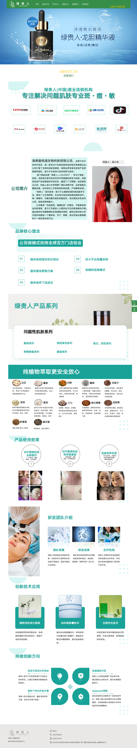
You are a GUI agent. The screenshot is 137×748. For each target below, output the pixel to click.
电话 (134, 303)
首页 (37, 4)
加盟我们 (75, 4)
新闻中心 (65, 4)
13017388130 (56, 735)
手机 (134, 309)
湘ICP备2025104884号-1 (16, 741)
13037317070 (56, 738)
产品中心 (55, 4)
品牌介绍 (45, 4)
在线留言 (85, 4)
